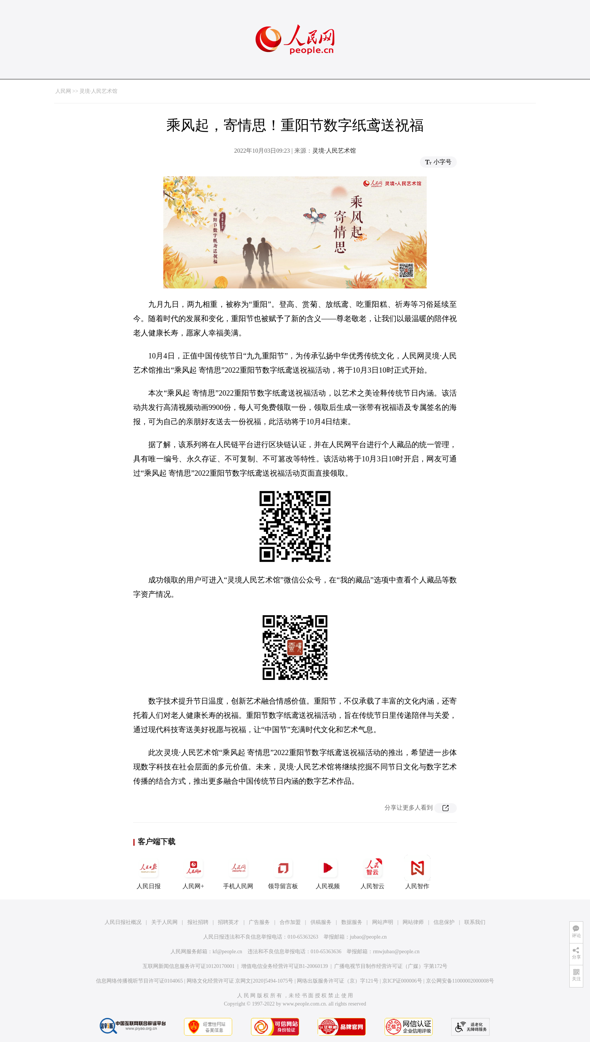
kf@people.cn (227, 951)
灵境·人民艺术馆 (98, 91)
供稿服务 (320, 922)
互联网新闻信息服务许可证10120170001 (189, 966)
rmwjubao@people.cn (396, 951)
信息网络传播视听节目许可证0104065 (139, 981)
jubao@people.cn (368, 937)
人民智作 (417, 872)
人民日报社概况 (123, 922)
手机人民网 (238, 872)
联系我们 (474, 922)
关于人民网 (164, 922)
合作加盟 (290, 922)
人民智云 (372, 872)
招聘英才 (228, 922)
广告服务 (259, 922)
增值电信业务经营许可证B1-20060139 (284, 966)
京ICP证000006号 (402, 981)
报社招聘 (197, 922)
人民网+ (193, 872)
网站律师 (413, 922)
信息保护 (444, 922)
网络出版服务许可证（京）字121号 (338, 981)
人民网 (63, 91)
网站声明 (382, 922)
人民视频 (328, 872)
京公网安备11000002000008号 (460, 981)
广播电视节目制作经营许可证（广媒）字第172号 (390, 966)
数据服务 (351, 922)
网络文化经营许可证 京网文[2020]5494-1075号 (240, 981)
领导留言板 (283, 872)
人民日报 (148, 872)
